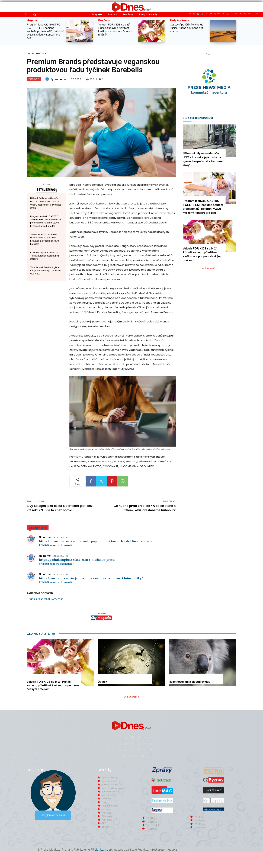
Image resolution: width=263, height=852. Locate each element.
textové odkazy (110, 784)
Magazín (32, 20)
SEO (104, 823)
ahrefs (105, 826)
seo (104, 802)
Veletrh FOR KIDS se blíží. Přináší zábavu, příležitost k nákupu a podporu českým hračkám (115, 30)
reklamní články (110, 791)
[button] (34, 14)
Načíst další (209, 268)
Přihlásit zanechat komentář (56, 545)
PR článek (107, 812)
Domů (30, 53)
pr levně (106, 809)
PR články (107, 816)
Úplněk (102, 681)
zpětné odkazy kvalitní (114, 788)
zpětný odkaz (109, 781)
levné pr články (110, 805)
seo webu (107, 798)
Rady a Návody (179, 20)
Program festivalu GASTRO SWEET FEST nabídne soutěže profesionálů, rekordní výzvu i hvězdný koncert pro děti (45, 31)
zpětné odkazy (109, 777)
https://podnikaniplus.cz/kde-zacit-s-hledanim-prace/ (77, 560)
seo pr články (154, 825)
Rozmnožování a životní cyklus (189, 681)
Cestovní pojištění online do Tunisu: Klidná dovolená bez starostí (186, 28)
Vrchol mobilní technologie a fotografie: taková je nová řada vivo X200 (45, 270)
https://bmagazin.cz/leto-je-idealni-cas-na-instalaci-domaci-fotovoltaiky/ (91, 578)
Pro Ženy (104, 20)
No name (60, 79)
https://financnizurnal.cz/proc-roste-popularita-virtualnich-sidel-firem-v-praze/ (95, 541)
